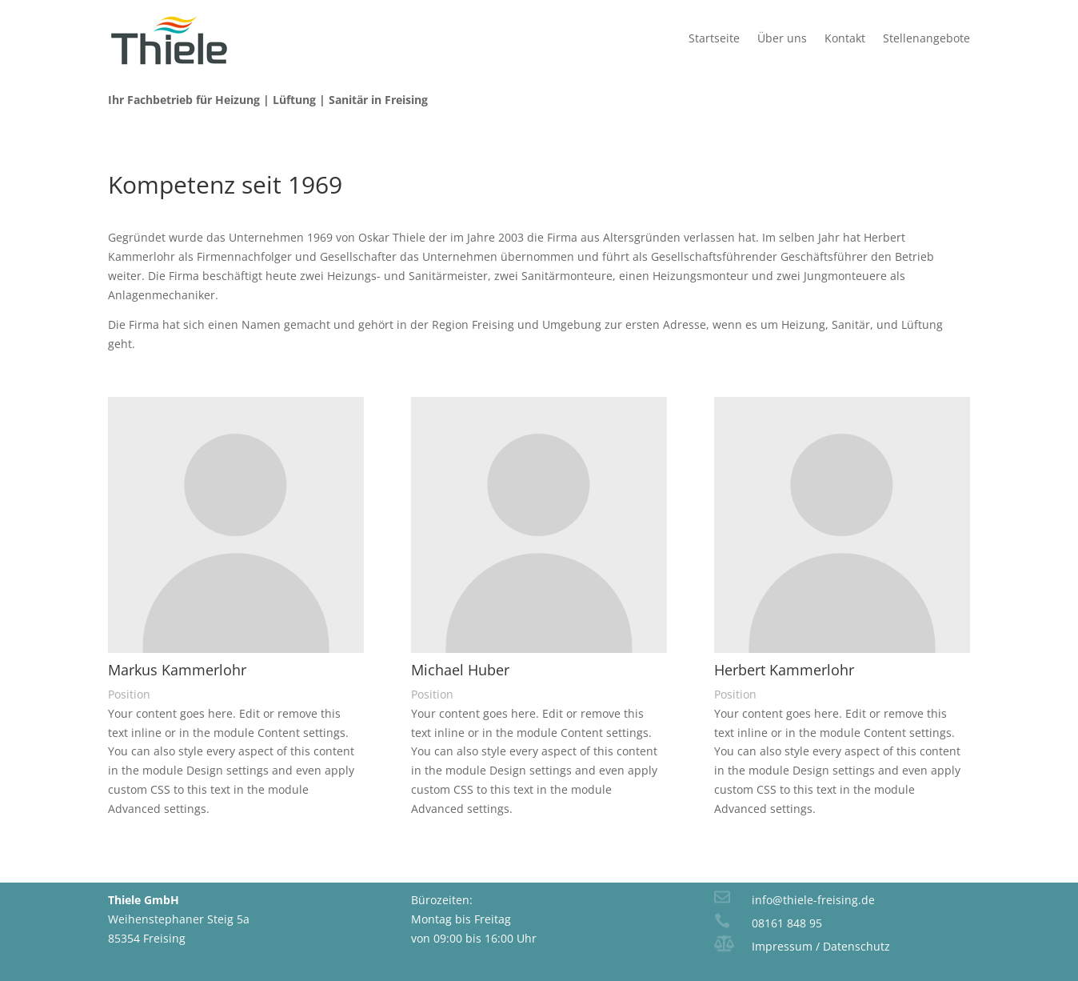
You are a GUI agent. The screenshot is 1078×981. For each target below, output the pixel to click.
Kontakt (844, 38)
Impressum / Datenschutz (821, 946)
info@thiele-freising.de (813, 899)
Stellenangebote (926, 38)
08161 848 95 (787, 923)
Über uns (782, 38)
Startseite (714, 38)
